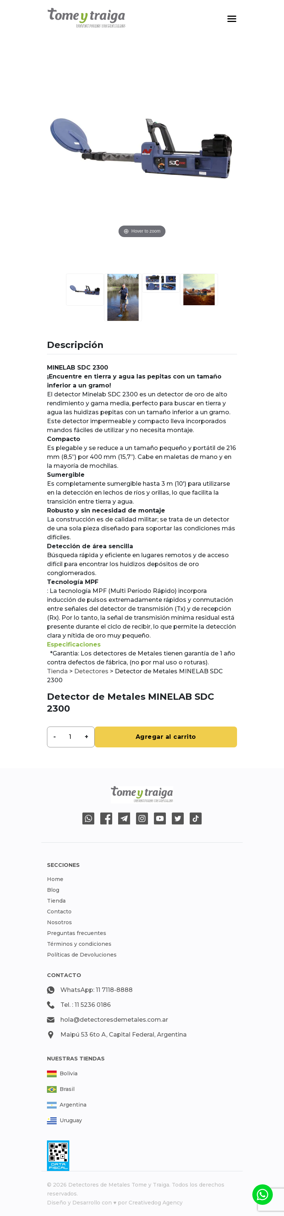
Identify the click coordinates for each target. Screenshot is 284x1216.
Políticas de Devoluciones (82, 954)
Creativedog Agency (156, 1202)
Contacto (59, 911)
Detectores (91, 671)
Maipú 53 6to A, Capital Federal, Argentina (123, 1034)
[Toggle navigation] (232, 18)
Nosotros (59, 922)
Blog (53, 890)
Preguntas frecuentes (76, 933)
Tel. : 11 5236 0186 (85, 1004)
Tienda (57, 671)
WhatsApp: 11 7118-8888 (96, 989)
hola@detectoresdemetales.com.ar (114, 1019)
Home (55, 879)
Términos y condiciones (79, 944)
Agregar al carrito (166, 736)
